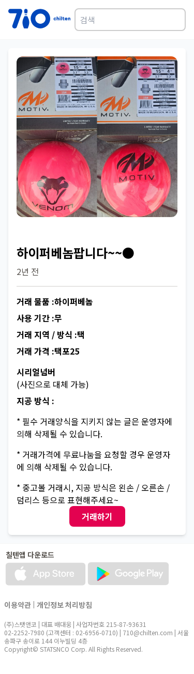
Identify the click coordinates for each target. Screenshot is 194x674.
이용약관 (17, 605)
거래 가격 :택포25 (48, 351)
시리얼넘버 (36, 371)
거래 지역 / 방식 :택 (51, 334)
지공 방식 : (35, 400)
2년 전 (28, 271)
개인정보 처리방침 (64, 605)
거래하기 (97, 516)
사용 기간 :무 (39, 318)
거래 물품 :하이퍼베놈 (55, 301)
